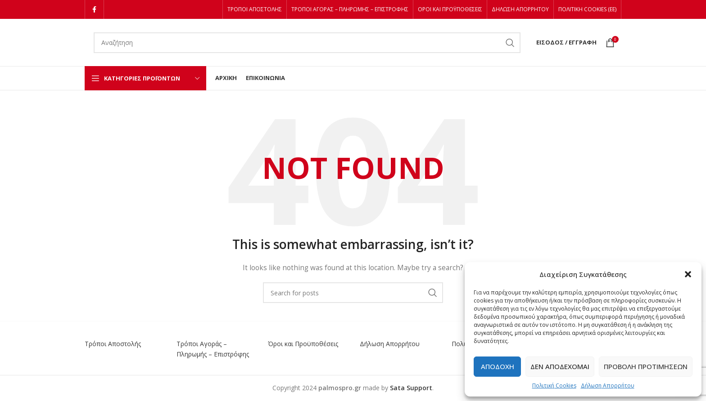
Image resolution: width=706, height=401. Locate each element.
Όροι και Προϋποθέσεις (303, 343)
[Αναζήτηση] (307, 42)
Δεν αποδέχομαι (559, 366)
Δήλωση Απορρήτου (607, 385)
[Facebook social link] (94, 9)
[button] (687, 274)
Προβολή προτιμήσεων (646, 366)
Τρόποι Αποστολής (113, 343)
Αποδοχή (497, 366)
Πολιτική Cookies (554, 385)
